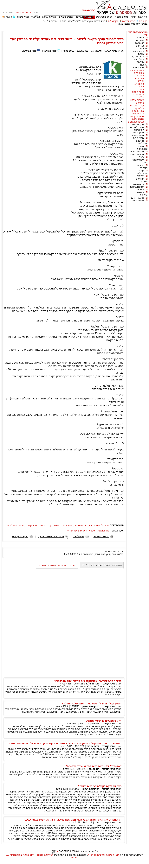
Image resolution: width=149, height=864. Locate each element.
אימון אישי (139, 40)
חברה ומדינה (128, 21)
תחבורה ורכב (137, 197)
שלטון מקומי (138, 119)
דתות (141, 86)
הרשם (28, 12)
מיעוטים (140, 102)
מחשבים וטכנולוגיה (141, 142)
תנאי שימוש (23, 17)
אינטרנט (139, 43)
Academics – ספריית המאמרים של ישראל (87, 530)
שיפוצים (95, 723)
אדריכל (105, 525)
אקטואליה (113, 21)
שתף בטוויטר (49, 50)
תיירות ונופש (138, 200)
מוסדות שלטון (137, 100)
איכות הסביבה (137, 70)
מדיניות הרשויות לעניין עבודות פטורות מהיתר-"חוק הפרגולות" (87, 680)
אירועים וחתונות (141, 47)
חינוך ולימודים (137, 127)
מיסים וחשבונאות (142, 147)
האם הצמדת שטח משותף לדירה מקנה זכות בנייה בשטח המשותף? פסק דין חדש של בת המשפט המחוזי (65, 743)
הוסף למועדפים (20, 536)
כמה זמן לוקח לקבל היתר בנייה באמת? (99, 786)
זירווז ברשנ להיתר (15, 525)
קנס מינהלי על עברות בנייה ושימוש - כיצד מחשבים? (93, 766)
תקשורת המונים (136, 121)
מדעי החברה (137, 132)
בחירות (140, 75)
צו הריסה (44, 525)
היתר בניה (67, 525)
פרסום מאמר (121, 17)
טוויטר (9, 17)
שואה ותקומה (137, 116)
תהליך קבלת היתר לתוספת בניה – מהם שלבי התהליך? (91, 703)
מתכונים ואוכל (137, 154)
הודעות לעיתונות (142, 63)
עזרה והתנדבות (136, 105)
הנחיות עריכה (49, 17)
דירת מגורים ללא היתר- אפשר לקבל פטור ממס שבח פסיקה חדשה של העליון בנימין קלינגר (72, 819)
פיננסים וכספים (141, 180)
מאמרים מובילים (84, 17)
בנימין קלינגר (110, 50)
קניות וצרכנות (137, 187)
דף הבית (142, 17)
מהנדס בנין (55, 525)
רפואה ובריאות (142, 193)
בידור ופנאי (138, 51)
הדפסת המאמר (101, 536)
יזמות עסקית (93, 746)
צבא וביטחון (138, 111)
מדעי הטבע (138, 135)
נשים (141, 157)
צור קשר (35, 17)
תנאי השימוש (112, 855)
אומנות (140, 37)
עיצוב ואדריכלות (142, 172)
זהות (141, 89)
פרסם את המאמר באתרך (51, 536)
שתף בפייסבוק (29, 50)
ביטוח (141, 54)
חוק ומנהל (94, 769)
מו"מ (96, 822)
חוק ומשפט (138, 124)
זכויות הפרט (138, 92)
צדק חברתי (138, 113)
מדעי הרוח (138, 138)
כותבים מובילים (65, 17)
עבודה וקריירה (142, 166)
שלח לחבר (78, 536)
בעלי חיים (139, 59)
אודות (133, 17)
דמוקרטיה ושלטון (139, 79)
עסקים (140, 176)
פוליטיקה (139, 108)
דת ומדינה (139, 83)
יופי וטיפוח (138, 130)
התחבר (19, 12)
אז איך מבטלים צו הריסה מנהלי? (104, 720)
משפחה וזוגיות (137, 151)
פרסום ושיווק (137, 184)
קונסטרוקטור (80, 525)
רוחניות (140, 189)
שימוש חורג (94, 525)
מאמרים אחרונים (104, 17)
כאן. (113, 379)
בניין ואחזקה (137, 56)
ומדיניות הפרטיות (96, 855)
